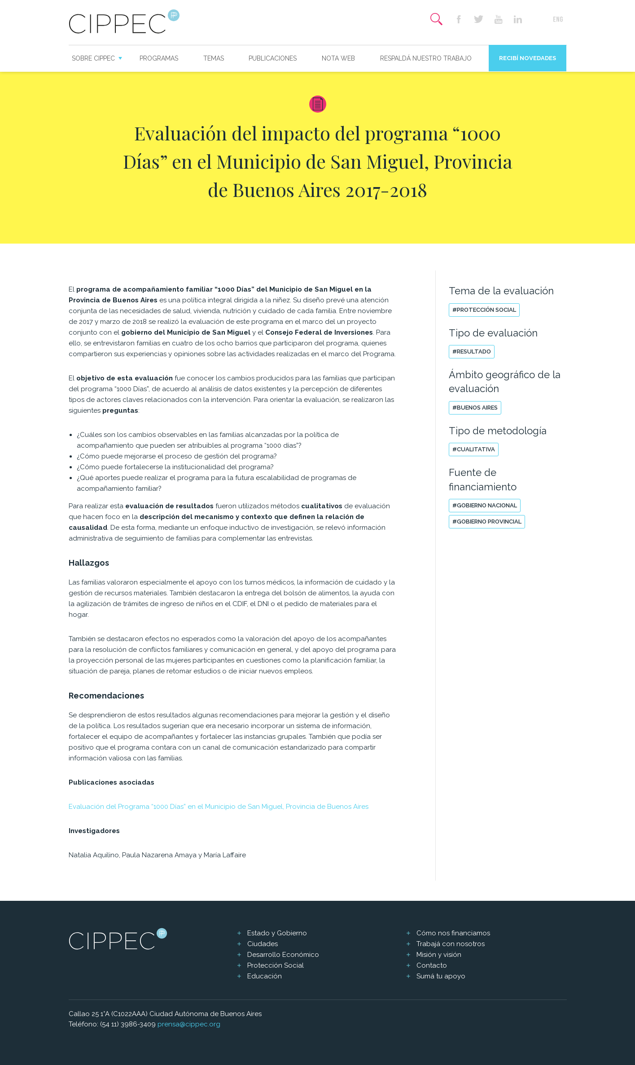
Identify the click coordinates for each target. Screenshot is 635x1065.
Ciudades (262, 944)
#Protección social (484, 309)
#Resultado (471, 351)
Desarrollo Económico (283, 955)
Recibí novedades (527, 58)
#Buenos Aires (475, 407)
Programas (159, 58)
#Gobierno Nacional (484, 505)
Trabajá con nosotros (450, 944)
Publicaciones (273, 58)
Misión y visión (438, 955)
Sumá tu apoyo (440, 976)
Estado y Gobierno (277, 933)
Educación (264, 976)
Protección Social (275, 965)
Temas (213, 58)
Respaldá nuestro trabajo (426, 58)
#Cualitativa (473, 449)
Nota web (338, 58)
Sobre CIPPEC (93, 58)
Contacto (431, 965)
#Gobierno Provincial (486, 521)
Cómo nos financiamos (453, 933)
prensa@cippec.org (189, 1024)
